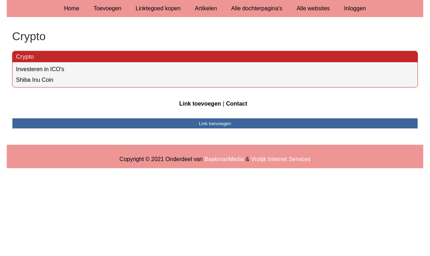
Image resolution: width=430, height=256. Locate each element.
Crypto (25, 56)
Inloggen (355, 8)
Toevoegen (107, 8)
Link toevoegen (200, 104)
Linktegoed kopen (158, 8)
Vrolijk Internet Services (280, 159)
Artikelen (206, 8)
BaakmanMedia (224, 159)
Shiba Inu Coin (34, 80)
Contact (236, 104)
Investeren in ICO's (40, 69)
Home (71, 8)
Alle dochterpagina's (257, 8)
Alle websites (313, 8)
